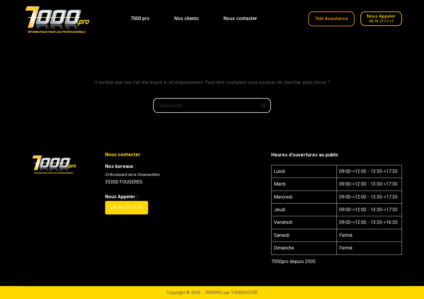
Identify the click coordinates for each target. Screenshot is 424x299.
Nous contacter (240, 18)
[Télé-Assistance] (331, 18)
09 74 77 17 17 (126, 207)
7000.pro (140, 18)
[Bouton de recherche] (263, 105)
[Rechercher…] (204, 105)
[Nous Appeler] (381, 18)
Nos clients (186, 18)
